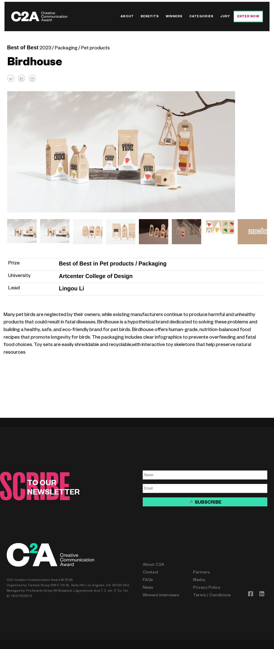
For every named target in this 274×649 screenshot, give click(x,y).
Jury (225, 17)
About (127, 17)
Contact (151, 573)
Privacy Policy (206, 588)
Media (199, 580)
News (148, 588)
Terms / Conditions (212, 595)
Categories (201, 17)
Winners (174, 17)
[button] (10, 78)
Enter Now (248, 17)
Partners (201, 573)
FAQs (148, 580)
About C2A (153, 565)
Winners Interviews (161, 595)
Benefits (150, 17)
